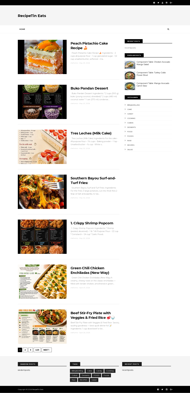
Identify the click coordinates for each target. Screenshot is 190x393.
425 (37, 350)
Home (22, 29)
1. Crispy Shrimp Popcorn (92, 223)
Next (46, 350)
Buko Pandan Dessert (89, 88)
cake (129, 109)
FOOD (129, 132)
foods (130, 136)
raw (129, 141)
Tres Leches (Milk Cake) (91, 133)
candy (130, 114)
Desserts (131, 127)
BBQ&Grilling (133, 105)
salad (130, 150)
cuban (130, 123)
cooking (131, 118)
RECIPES (130, 145)
